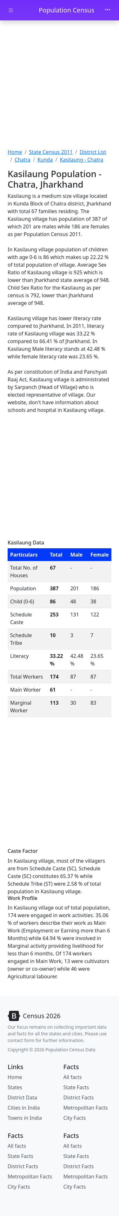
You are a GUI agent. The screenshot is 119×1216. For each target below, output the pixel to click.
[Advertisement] (59, 85)
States (15, 1087)
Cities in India (24, 1107)
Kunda (45, 159)
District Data (22, 1097)
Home (15, 151)
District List (93, 151)
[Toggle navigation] (107, 10)
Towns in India (25, 1117)
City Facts (74, 1117)
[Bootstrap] (34, 1016)
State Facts (76, 1087)
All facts (72, 1077)
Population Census (66, 10)
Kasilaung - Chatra (81, 159)
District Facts (78, 1097)
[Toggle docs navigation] (11, 10)
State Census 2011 (51, 151)
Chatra (22, 159)
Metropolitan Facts (85, 1107)
